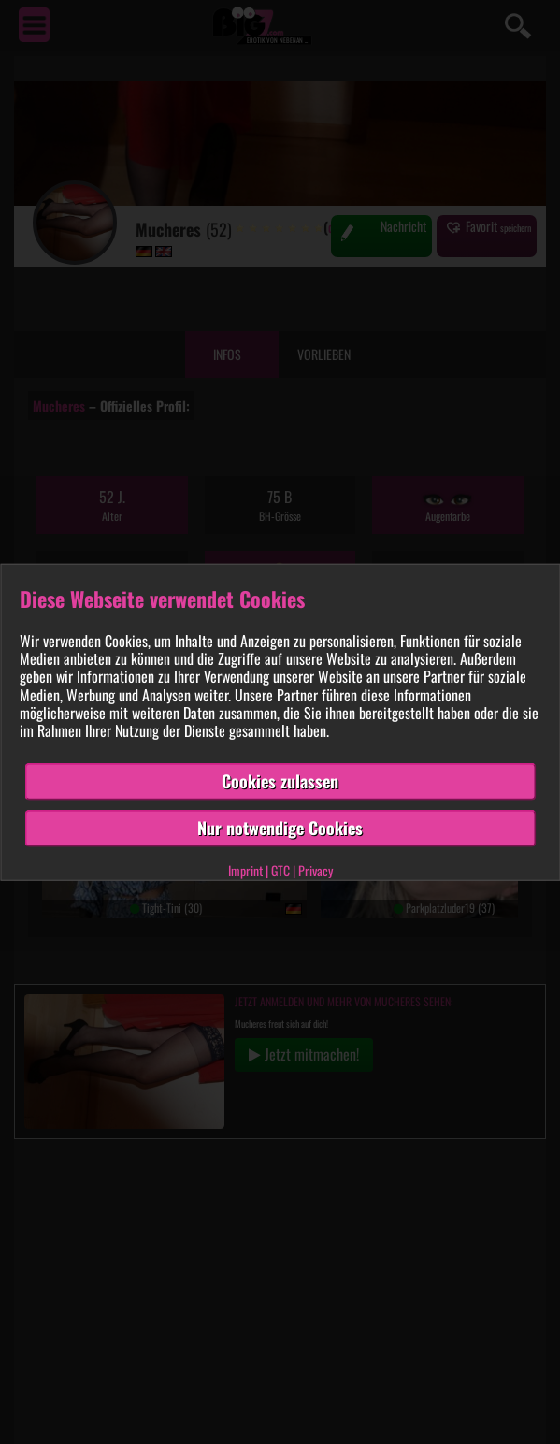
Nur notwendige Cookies (280, 828)
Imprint (245, 869)
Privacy (315, 869)
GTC (280, 869)
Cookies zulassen (280, 781)
